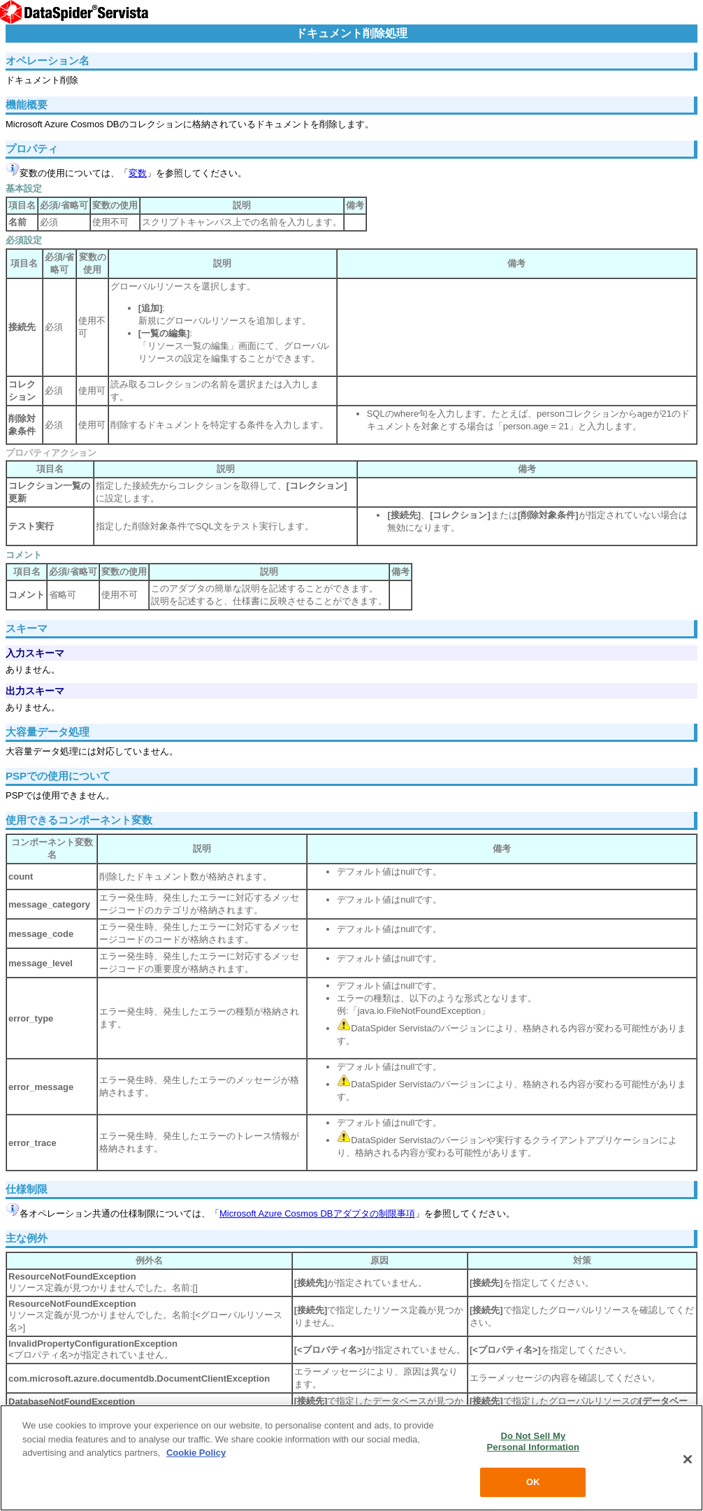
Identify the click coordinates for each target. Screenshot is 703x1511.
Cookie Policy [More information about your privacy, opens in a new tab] (196, 1452)
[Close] (687, 1459)
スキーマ (27, 628)
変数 (138, 173)
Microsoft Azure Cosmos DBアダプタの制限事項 (317, 1213)
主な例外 (27, 1238)
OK (533, 1482)
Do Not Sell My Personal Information (533, 1441)
